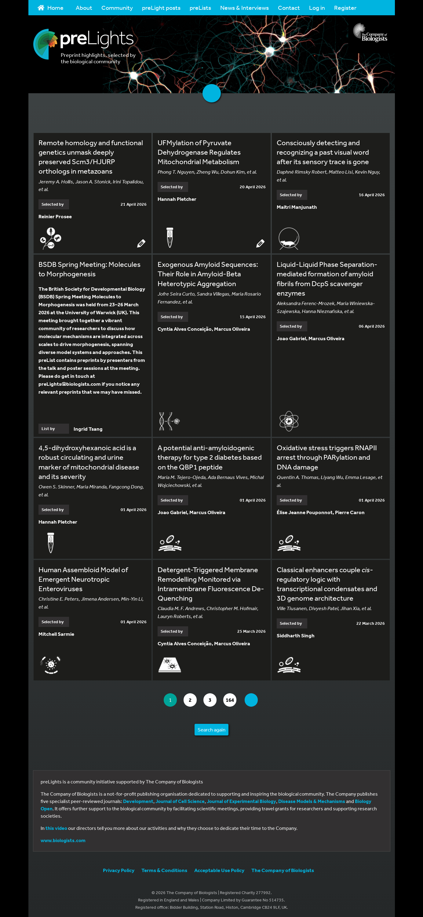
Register (345, 7)
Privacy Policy (118, 869)
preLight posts (161, 7)
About (84, 7)
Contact (289, 7)
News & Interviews (244, 7)
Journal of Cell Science (180, 800)
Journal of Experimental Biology (241, 800)
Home (51, 7)
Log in (317, 7)
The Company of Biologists (282, 869)
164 (232, 698)
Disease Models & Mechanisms (311, 800)
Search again (211, 728)
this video (56, 827)
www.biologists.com (63, 839)
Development (138, 800)
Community (117, 7)
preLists (200, 7)
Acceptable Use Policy (219, 869)
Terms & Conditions (164, 869)
